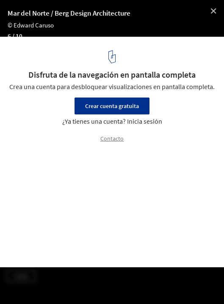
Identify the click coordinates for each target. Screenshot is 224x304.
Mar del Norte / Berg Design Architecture (69, 13)
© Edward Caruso (31, 25)
